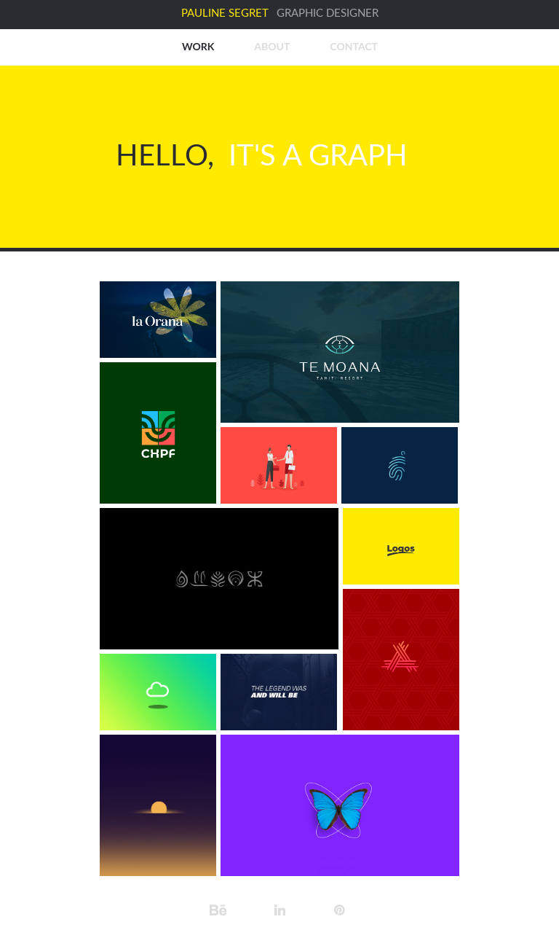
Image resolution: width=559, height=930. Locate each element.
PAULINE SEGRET (225, 13)
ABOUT (272, 46)
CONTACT (354, 46)
